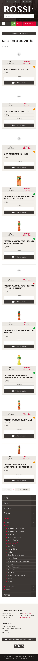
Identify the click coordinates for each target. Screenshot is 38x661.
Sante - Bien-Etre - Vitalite (17, 576)
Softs (6, 518)
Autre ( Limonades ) (14, 537)
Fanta (10, 552)
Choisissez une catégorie (19, 33)
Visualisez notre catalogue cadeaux (19, 639)
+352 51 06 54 (27, 613)
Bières (7, 513)
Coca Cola (11, 546)
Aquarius (11, 534)
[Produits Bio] (13, 24)
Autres (7, 595)
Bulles (7, 503)
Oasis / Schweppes (14, 567)
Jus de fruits (10, 586)
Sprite (10, 582)
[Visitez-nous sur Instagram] (22, 646)
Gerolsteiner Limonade (16, 555)
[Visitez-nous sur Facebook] (15, 646)
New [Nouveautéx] (19, 23)
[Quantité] (19, 79)
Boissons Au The (13, 543)
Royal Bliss (11, 573)
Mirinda (10, 564)
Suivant (25, 490)
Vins (6, 498)
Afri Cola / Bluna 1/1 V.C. (16, 528)
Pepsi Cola (11, 570)
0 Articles (27, 1)
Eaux (7, 522)
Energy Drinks (12, 549)
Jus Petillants (12, 558)
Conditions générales (26, 658)
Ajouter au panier (19, 83)
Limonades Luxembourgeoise (18, 561)
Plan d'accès (25, 617)
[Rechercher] (17, 16)
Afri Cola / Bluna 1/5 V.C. (16, 531)
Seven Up (11, 579)
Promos (29, 23)
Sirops (8, 589)
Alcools (7, 508)
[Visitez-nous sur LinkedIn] (19, 646)
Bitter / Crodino (13, 540)
